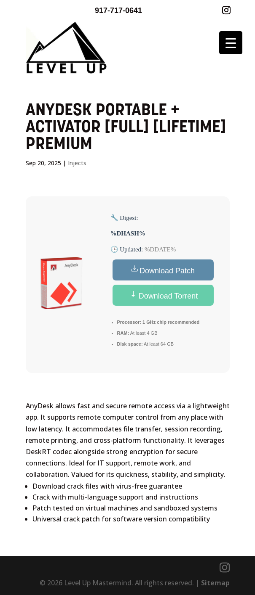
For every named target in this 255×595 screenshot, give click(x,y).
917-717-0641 (118, 10)
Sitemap (215, 582)
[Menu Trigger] (230, 42)
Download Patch (163, 270)
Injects (77, 163)
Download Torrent (163, 295)
